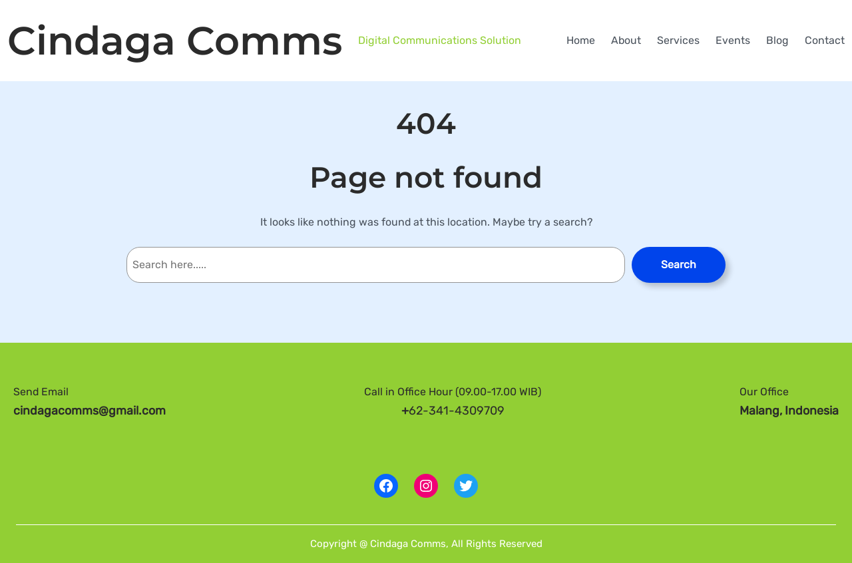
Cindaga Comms (174, 41)
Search (678, 264)
